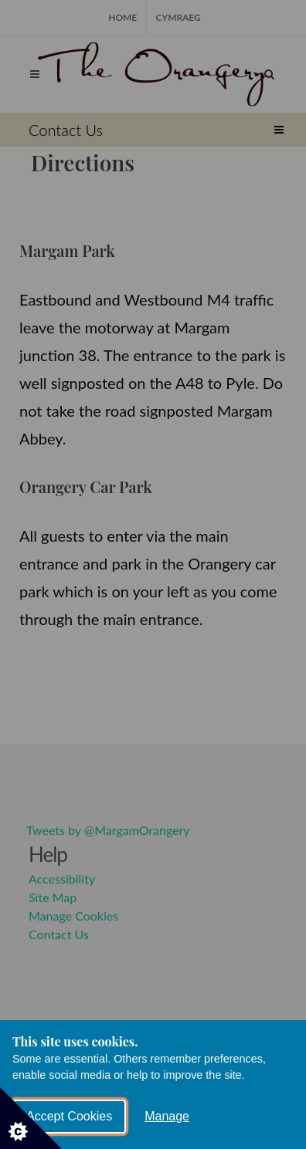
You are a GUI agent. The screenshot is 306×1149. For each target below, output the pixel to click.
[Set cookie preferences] (31, 1118)
